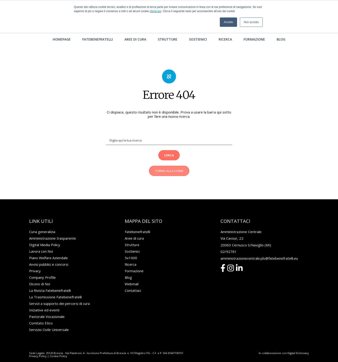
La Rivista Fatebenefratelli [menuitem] (50, 285)
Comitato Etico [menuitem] (41, 318)
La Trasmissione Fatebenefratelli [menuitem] (55, 292)
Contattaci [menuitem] (133, 285)
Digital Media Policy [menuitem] (44, 239)
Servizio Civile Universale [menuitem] (49, 324)
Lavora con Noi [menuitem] (41, 246)
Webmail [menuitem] (131, 278)
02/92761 (229, 246)
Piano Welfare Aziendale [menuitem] (48, 252)
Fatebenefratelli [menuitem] (97, 33)
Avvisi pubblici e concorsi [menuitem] (48, 259)
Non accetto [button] (251, 22)
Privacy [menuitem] (35, 265)
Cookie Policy (58, 351)
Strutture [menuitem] (167, 33)
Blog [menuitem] (281, 33)
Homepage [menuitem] (62, 33)
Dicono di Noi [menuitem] (39, 278)
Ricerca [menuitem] (225, 33)
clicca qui (155, 11)
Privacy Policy (38, 351)
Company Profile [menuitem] (42, 272)
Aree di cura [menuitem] (135, 33)
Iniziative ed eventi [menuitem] (44, 305)
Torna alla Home (169, 166)
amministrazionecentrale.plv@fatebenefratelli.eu (259, 253)
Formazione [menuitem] (254, 33)
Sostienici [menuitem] (198, 33)
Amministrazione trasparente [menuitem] (52, 233)
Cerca (169, 150)
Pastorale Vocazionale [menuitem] (47, 311)
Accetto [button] (228, 22)
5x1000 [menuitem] (131, 252)
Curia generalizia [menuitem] (42, 226)
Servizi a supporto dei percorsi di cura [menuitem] (59, 298)
